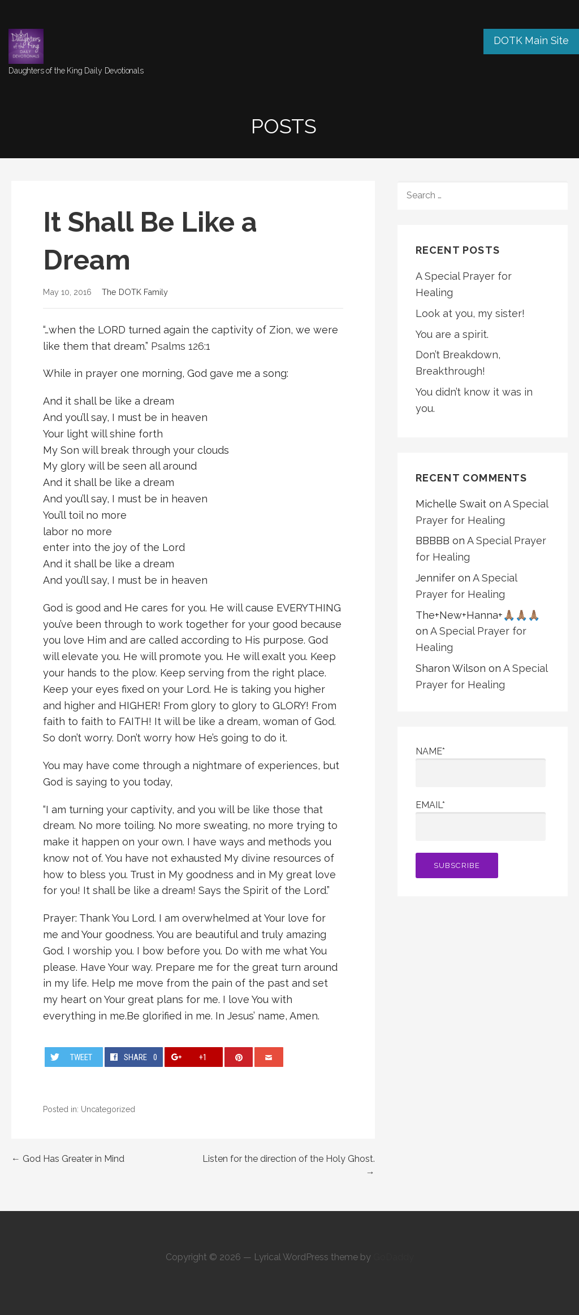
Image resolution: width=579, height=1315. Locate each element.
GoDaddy (393, 1257)
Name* (481, 766)
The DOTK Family (135, 292)
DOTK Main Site (531, 40)
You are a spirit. (452, 334)
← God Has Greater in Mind (67, 1158)
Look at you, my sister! (470, 313)
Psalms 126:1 (180, 346)
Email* (481, 820)
